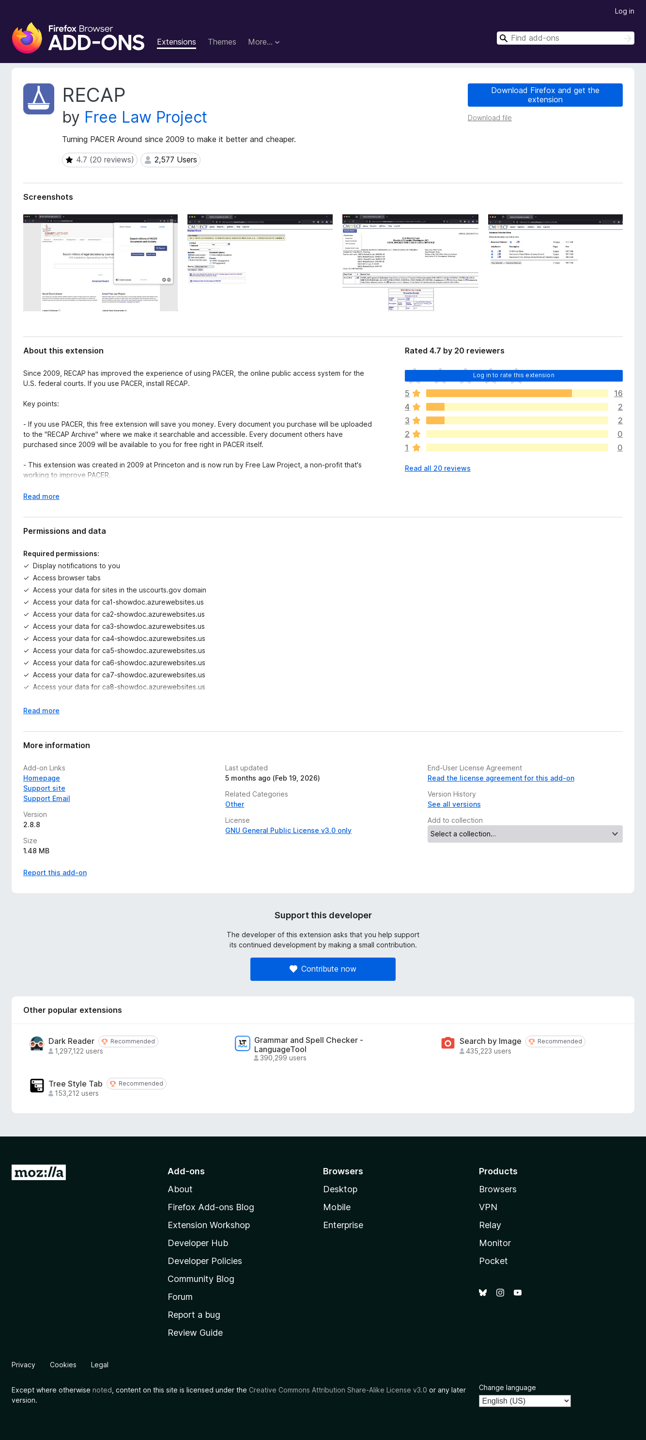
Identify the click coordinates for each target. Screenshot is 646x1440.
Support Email (46, 798)
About (180, 1189)
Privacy (23, 1364)
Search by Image (491, 1041)
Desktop (340, 1189)
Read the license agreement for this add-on (501, 778)
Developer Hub (198, 1243)
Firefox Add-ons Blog (211, 1207)
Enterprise (343, 1225)
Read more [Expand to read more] (41, 496)
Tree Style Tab (75, 1083)
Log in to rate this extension (513, 375)
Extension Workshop (209, 1225)
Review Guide (195, 1333)
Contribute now (323, 969)
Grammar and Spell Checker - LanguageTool (308, 1045)
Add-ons (186, 1171)
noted (102, 1390)
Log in (624, 11)
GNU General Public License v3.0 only (288, 830)
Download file (490, 117)
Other (234, 804)
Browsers (498, 1189)
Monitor (495, 1243)
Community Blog (201, 1279)
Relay (490, 1225)
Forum (180, 1297)
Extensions (176, 42)
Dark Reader (71, 1041)
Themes (222, 42)
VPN (488, 1207)
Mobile (337, 1207)
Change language (507, 1387)
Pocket (493, 1261)
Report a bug (194, 1315)
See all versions (454, 804)
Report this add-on (55, 872)
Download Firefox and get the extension (545, 94)
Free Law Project (145, 117)
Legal (99, 1364)
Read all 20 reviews (438, 468)
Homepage (41, 778)
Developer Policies (205, 1261)
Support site (44, 788)
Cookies (63, 1364)
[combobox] (565, 38)
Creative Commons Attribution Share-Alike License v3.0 (338, 1390)
